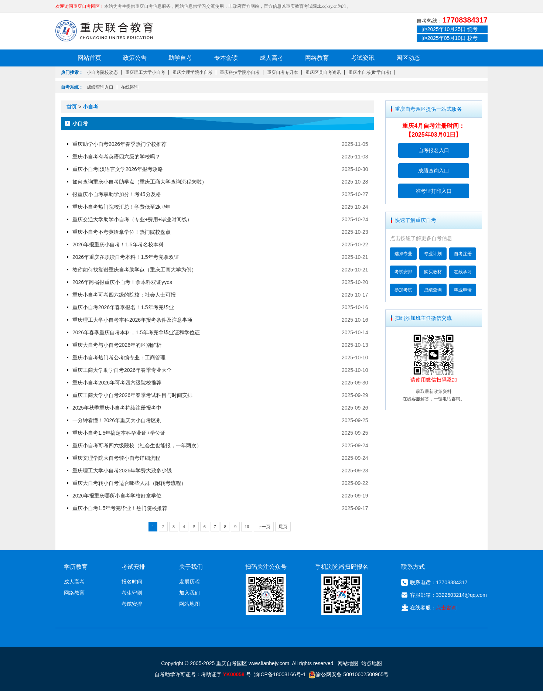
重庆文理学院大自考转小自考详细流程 (116, 458)
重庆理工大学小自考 (145, 72)
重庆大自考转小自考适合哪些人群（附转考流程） (129, 483)
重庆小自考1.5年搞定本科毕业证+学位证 (118, 433)
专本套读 (226, 58)
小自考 (90, 107)
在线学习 (463, 271)
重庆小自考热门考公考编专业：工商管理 (118, 357)
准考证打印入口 (434, 191)
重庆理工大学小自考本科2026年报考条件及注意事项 (132, 320)
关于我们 (191, 567)
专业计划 (433, 253)
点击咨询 (446, 607)
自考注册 (463, 253)
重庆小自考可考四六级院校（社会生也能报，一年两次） (137, 445)
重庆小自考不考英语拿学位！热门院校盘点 (121, 232)
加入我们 (189, 593)
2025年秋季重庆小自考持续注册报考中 (116, 408)
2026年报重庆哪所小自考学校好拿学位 (116, 496)
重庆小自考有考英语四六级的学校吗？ (116, 157)
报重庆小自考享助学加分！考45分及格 (116, 194)
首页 (71, 107)
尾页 (283, 526)
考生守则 (132, 593)
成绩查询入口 (100, 87)
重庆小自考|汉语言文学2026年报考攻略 (117, 169)
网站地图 (189, 604)
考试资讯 (363, 58)
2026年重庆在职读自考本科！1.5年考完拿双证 (125, 257)
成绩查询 (433, 290)
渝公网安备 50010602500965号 (348, 674)
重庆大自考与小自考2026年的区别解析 (116, 345)
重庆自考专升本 (282, 72)
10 (247, 526)
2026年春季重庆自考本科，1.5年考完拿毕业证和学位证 (136, 332)
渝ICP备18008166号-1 (280, 674)
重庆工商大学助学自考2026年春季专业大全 (122, 370)
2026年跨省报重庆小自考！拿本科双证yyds (122, 282)
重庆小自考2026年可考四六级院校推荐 (116, 383)
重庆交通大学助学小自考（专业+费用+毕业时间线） (132, 219)
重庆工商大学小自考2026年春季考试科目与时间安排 (132, 395)
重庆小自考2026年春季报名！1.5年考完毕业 (123, 307)
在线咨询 (130, 87)
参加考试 (403, 290)
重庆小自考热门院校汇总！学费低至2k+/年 (121, 207)
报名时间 (132, 582)
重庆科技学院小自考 (240, 72)
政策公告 (135, 58)
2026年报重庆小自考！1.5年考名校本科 (118, 244)
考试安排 (403, 271)
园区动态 (408, 58)
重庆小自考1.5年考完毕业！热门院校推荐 (119, 508)
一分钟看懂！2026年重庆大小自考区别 (116, 420)
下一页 (263, 526)
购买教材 (433, 271)
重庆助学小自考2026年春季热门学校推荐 (119, 144)
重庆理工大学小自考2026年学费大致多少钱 (122, 470)
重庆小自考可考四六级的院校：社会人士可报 (124, 295)
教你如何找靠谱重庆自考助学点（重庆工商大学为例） (134, 270)
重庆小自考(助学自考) (369, 72)
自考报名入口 (433, 150)
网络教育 (317, 58)
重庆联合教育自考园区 (104, 31)
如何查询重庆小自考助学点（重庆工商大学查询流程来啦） (139, 182)
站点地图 (371, 663)
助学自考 (180, 58)
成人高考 (271, 58)
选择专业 (403, 253)
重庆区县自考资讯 (323, 72)
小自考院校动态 (102, 72)
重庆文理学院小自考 (192, 72)
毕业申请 (463, 290)
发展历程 (189, 582)
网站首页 (89, 58)
